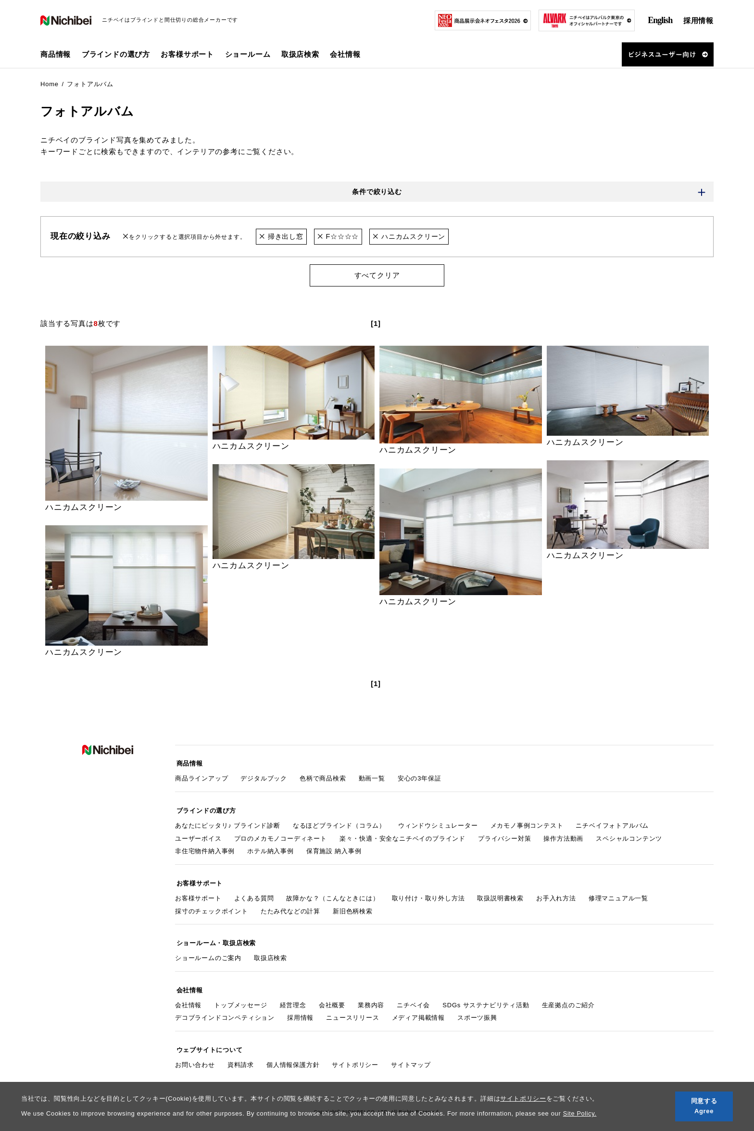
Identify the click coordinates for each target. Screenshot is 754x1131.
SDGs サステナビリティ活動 (485, 997)
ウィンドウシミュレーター (438, 822)
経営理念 (293, 997)
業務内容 (371, 997)
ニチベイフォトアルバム (612, 822)
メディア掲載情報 (418, 1010)
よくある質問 (254, 893)
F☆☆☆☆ (342, 237)
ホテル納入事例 (270, 848)
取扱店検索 (300, 54)
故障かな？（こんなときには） (332, 893)
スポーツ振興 (477, 1010)
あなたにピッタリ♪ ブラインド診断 (227, 822)
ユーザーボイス (198, 835)
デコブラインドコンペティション (225, 1010)
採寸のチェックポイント (211, 906)
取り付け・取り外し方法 (428, 893)
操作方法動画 (563, 835)
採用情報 (698, 20)
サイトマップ (411, 1055)
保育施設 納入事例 (334, 848)
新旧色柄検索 (353, 906)
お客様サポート (198, 893)
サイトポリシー (523, 1098)
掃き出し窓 (282, 237)
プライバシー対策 (504, 835)
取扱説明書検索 (500, 893)
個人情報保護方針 (292, 1055)
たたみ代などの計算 (290, 906)
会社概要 (332, 997)
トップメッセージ (240, 997)
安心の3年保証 (419, 777)
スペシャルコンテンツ (629, 835)
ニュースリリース (352, 1010)
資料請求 (240, 1055)
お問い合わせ (195, 1055)
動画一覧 (372, 777)
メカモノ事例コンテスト (527, 822)
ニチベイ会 (413, 997)
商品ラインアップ (201, 777)
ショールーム (248, 54)
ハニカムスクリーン (415, 237)
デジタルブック (263, 777)
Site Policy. (580, 1113)
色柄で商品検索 (323, 777)
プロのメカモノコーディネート (280, 835)
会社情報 (188, 997)
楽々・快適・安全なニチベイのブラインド (402, 835)
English (660, 20)
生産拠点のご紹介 (568, 997)
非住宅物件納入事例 (205, 848)
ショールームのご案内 (208, 952)
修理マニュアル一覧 (618, 893)
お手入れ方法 (556, 893)
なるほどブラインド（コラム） (339, 822)
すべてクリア (377, 276)
